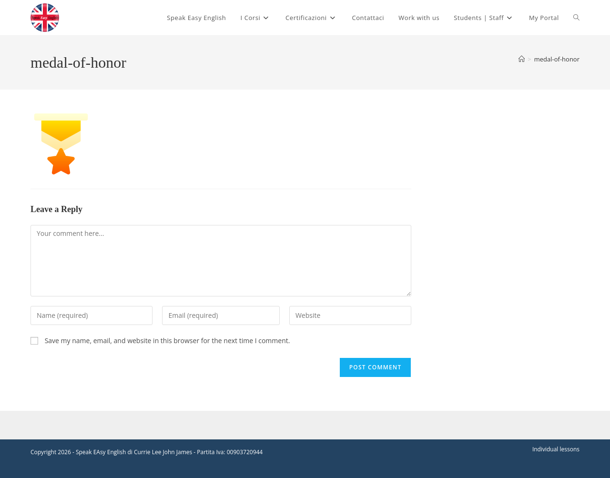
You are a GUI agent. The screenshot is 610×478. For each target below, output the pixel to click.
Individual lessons (556, 449)
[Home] (521, 59)
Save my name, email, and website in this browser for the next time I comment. (167, 340)
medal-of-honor (557, 59)
